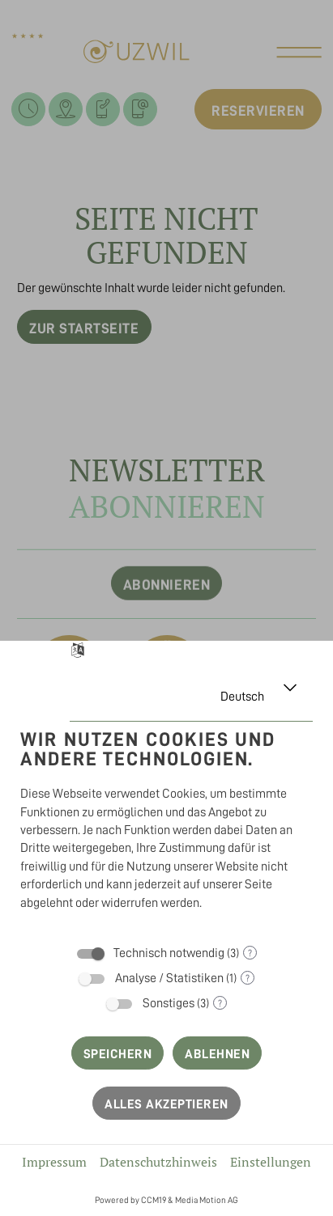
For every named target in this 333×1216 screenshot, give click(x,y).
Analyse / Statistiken (169, 978)
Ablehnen (217, 1054)
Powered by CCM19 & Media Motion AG (166, 1200)
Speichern (117, 1054)
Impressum (54, 1162)
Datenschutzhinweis (158, 1162)
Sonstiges (168, 1003)
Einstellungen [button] (270, 1162)
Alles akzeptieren (166, 1104)
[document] (166, 823)
